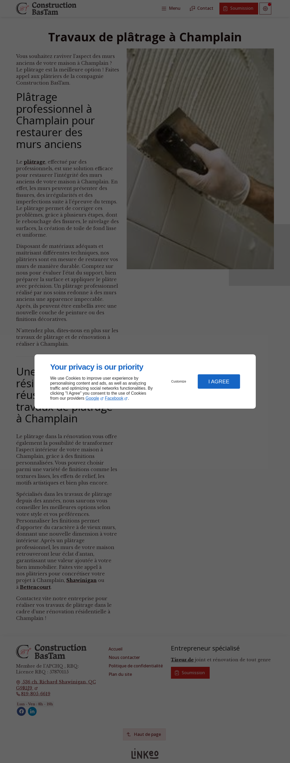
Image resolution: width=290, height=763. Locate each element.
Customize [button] (178, 381)
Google (92, 398)
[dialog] (145, 381)
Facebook (114, 398)
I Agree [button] (218, 381)
